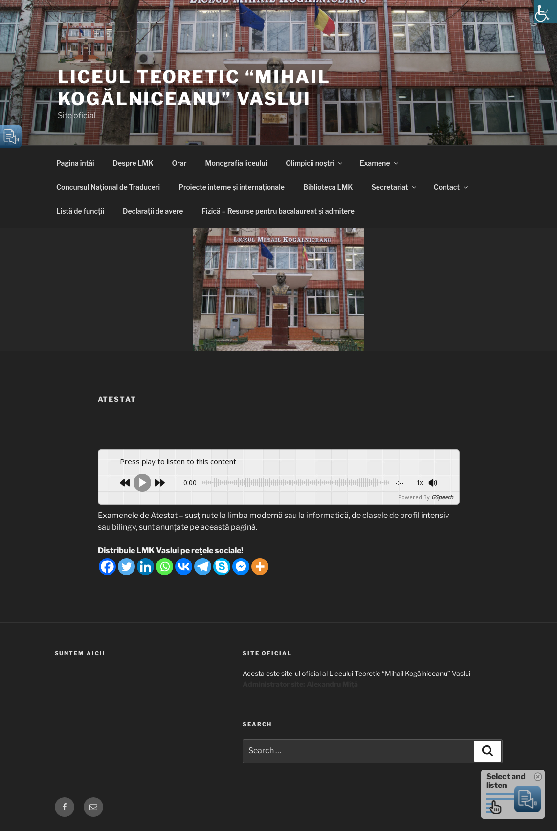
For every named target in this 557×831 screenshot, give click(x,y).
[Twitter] (126, 566)
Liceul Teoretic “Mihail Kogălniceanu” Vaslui (194, 88)
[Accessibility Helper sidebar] (545, 11)
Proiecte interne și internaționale (231, 187)
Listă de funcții (80, 211)
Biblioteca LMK (328, 187)
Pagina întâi (75, 163)
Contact (451, 187)
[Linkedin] (145, 566)
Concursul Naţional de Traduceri (108, 187)
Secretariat (395, 187)
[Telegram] (202, 566)
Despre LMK (133, 163)
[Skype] (221, 566)
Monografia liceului (236, 163)
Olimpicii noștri (315, 163)
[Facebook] (107, 566)
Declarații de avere (153, 211)
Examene (380, 163)
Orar (179, 163)
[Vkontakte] (183, 566)
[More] (259, 566)
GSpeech (442, 497)
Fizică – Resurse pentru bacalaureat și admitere (278, 211)
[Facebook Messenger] (240, 566)
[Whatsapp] (164, 566)
